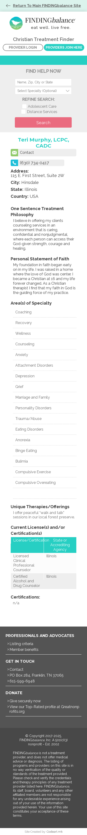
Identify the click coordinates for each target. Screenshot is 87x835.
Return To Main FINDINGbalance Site (47, 5)
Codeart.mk (55, 831)
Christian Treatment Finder (43, 23)
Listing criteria (21, 644)
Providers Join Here (64, 47)
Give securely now (25, 701)
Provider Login (23, 47)
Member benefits (24, 649)
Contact (22, 152)
